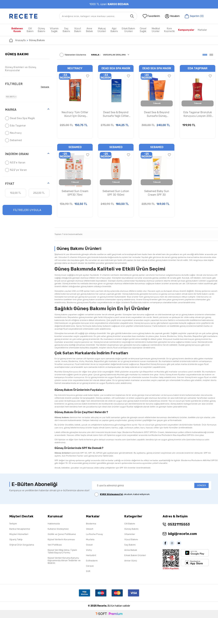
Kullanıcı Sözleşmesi (58, 529)
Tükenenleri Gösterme (73, 55)
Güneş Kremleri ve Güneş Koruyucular (20, 69)
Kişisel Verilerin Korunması (61, 539)
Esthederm (92, 560)
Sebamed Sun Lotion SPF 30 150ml (116, 193)
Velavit (89, 529)
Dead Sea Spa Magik (20, 118)
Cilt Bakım (30, 30)
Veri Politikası (55, 544)
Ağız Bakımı (114, 30)
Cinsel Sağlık (143, 30)
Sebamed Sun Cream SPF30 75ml (75, 193)
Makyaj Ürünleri (102, 30)
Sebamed (13, 140)
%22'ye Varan (16, 170)
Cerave (90, 566)
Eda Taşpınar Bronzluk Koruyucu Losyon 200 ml (197, 114)
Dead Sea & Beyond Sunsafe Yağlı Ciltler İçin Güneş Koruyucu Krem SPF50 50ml (116, 114)
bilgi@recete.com (182, 534)
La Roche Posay (94, 534)
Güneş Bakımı (41, 30)
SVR (88, 571)
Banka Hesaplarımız (19, 529)
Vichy (89, 550)
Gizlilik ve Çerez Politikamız (62, 534)
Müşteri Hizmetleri (18, 534)
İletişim (13, 523)
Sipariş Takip (15, 539)
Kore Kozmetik (169, 30)
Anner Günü (130, 560)
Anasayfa (17, 40)
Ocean (89, 544)
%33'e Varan (15, 163)
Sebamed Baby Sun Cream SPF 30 (156, 193)
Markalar (202, 29)
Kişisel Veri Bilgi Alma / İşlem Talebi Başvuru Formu (62, 551)
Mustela (90, 539)
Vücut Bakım (77, 30)
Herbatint (91, 555)
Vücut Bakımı (131, 539)
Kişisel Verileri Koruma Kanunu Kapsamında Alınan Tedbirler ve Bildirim (64, 560)
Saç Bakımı (66, 30)
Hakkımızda (54, 523)
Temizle (45, 87)
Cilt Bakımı (129, 523)
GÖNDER (201, 485)
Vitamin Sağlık (54, 30)
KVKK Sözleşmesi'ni (111, 494)
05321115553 (179, 524)
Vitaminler (129, 534)
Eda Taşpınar (15, 126)
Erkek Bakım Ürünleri (128, 30)
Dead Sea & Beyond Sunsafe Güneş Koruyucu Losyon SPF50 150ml (156, 114)
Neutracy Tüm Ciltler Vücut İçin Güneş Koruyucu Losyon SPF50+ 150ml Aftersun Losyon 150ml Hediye (75, 114)
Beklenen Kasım (17, 30)
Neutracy (13, 133)
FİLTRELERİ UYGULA (27, 210)
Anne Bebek (89, 30)
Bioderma (91, 523)
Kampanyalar (186, 29)
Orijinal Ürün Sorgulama (21, 544)
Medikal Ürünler (156, 30)
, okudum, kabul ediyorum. (122, 494)
